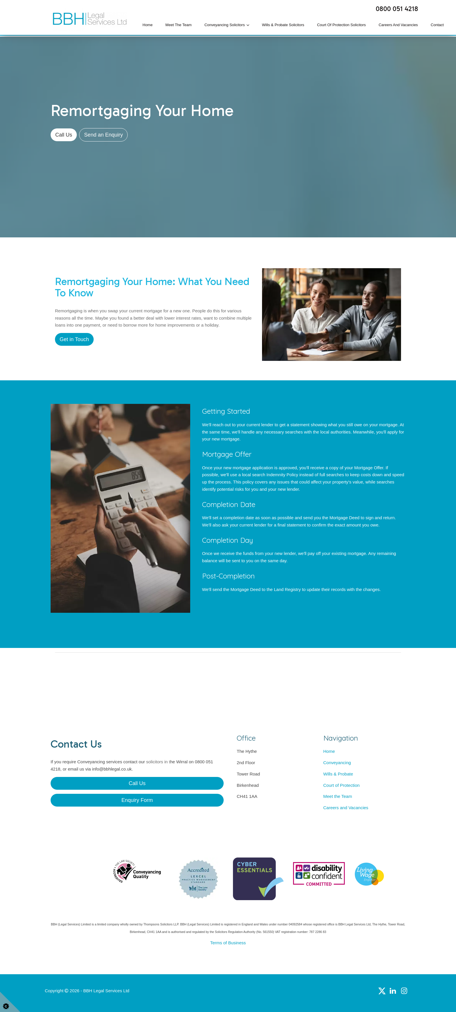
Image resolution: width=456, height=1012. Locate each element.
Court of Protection (341, 785)
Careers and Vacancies (398, 25)
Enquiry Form (137, 800)
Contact (437, 25)
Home (147, 25)
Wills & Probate (338, 773)
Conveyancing (337, 762)
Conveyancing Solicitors (224, 25)
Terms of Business (228, 942)
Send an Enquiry (103, 135)
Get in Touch (74, 339)
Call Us (63, 135)
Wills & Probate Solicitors (283, 25)
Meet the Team (178, 25)
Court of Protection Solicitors (341, 25)
